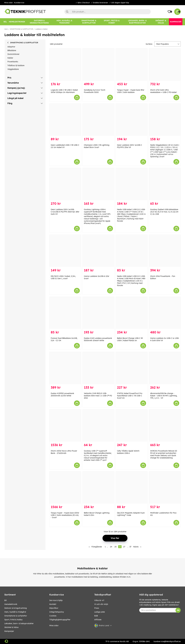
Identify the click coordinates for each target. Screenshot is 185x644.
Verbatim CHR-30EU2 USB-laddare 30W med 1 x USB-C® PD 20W (98, 395)
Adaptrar (11, 47)
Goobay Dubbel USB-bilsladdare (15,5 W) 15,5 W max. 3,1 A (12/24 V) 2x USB (164, 211)
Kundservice (19, 3)
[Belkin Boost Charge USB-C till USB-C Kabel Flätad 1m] (132, 313)
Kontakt (52, 604)
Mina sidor (8, 3)
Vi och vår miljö (101, 604)
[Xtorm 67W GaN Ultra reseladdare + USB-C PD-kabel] (165, 65)
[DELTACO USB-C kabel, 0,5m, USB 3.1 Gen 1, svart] (65, 251)
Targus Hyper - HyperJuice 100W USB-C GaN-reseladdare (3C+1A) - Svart (65, 515)
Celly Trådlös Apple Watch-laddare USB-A (128, 452)
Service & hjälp (56, 600)
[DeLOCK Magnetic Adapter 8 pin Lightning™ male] (132, 488)
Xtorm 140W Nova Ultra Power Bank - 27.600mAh (64, 452)
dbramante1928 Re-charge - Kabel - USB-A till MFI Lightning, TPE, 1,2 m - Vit (163, 395)
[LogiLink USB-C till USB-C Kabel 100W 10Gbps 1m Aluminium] (65, 65)
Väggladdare (13, 69)
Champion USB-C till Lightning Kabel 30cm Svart (96, 146)
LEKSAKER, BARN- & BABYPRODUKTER (19, 623)
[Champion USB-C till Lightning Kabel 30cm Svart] (98, 120)
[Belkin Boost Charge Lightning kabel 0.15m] (98, 488)
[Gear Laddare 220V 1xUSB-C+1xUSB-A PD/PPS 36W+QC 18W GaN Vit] (65, 184)
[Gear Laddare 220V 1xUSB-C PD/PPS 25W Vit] (132, 120)
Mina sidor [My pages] (54, 625)
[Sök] (107, 11)
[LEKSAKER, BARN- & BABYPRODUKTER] (137, 21)
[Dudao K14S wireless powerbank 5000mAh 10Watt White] (98, 313)
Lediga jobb (99, 612)
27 (124, 547)
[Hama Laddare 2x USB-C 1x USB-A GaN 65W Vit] (165, 313)
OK (178, 610)
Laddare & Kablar (41, 29)
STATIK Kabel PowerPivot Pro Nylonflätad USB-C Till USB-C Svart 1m (129, 395)
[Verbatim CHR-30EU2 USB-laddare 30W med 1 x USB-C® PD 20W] (98, 368)
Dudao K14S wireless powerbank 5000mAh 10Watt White (98, 339)
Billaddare (11, 50)
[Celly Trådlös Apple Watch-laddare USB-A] (132, 425)
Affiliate (97, 619)
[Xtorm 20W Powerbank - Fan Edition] (165, 251)
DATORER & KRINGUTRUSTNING (15, 608)
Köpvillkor (53, 608)
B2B (96, 616)
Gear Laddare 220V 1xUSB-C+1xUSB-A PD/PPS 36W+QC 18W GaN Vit (65, 211)
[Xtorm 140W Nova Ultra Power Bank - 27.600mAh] (65, 425)
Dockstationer (13, 54)
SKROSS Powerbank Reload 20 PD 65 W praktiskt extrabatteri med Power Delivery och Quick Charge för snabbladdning (163, 454)
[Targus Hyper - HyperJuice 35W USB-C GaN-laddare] (132, 65)
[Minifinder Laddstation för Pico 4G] (165, 488)
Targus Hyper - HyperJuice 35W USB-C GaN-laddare (130, 91)
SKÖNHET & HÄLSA (11, 627)
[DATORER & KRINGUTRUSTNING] (39, 21)
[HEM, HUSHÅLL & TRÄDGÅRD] (64, 21)
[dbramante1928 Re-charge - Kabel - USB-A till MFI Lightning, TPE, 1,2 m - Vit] (165, 368)
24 (111, 547)
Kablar (10, 58)
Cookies (52, 616)
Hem (6, 29)
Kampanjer (9, 631)
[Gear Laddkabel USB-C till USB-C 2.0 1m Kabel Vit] (65, 120)
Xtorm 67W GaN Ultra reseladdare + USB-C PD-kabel (163, 91)
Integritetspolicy (56, 612)
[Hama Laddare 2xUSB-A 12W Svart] (98, 251)
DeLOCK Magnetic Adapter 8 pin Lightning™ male (131, 514)
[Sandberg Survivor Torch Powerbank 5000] (98, 65)
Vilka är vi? (99, 600)
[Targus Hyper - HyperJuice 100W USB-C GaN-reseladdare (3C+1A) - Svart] (65, 488)
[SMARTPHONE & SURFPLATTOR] (88, 21)
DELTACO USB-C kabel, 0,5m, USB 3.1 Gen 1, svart (63, 277)
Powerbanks (12, 61)
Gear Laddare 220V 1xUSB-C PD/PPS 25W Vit (129, 146)
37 (130, 547)
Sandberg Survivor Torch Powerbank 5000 (94, 91)
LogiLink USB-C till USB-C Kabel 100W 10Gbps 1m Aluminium (64, 91)
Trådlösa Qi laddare (15, 65)
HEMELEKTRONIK (10, 604)
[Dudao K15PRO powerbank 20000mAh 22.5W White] (65, 368)
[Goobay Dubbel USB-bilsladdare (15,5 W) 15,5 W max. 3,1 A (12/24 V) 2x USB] (165, 184)
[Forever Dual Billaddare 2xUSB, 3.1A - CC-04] (65, 313)
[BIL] (5, 21)
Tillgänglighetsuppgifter (59, 619)
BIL (5, 600)
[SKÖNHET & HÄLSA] (161, 21)
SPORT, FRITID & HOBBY (13, 619)
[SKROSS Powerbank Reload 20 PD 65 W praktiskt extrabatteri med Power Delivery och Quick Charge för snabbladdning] (165, 425)
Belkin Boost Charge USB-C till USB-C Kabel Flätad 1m (130, 339)
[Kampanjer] (175, 21)
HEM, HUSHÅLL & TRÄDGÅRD (15, 612)
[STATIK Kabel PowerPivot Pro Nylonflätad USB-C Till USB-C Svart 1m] (132, 368)
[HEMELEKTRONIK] (17, 21)
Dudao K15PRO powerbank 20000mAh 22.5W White (62, 394)
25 (115, 547)
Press (96, 608)
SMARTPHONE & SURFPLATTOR (21, 29)
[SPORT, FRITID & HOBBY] (111, 21)
